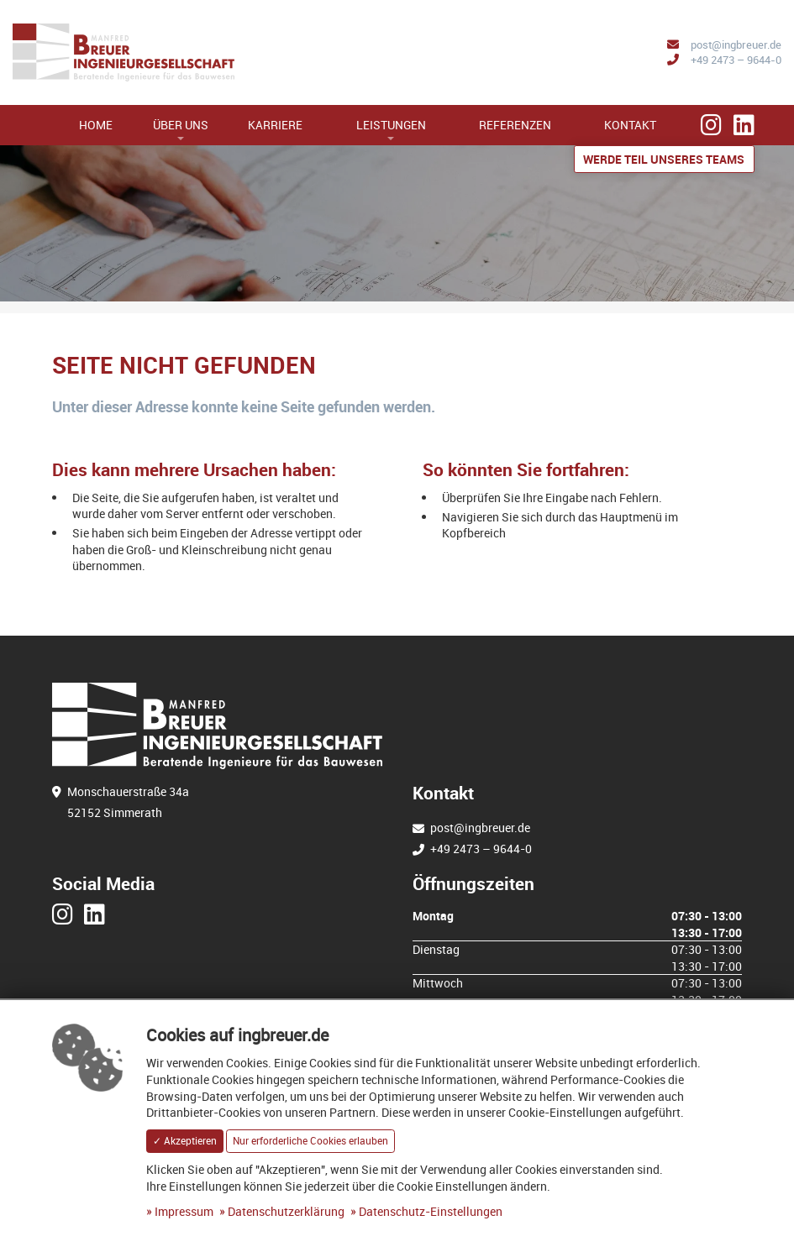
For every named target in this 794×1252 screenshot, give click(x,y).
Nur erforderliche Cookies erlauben (310, 1141)
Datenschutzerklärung (286, 1211)
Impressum (184, 1211)
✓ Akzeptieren (185, 1141)
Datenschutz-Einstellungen (430, 1211)
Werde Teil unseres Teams (663, 159)
